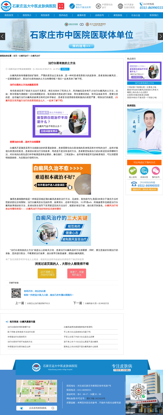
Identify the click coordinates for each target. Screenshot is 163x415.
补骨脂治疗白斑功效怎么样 (19, 347)
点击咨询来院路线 (36, 408)
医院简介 (27, 15)
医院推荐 (45, 15)
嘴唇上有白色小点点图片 (137, 92)
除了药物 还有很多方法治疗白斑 (21, 332)
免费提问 (65, 69)
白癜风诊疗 (24, 56)
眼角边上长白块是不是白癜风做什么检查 (81, 347)
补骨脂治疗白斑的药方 (17, 337)
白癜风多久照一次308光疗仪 (97, 303)
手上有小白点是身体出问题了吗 (77, 332)
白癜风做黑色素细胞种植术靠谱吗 (78, 327)
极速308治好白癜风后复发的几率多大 (143, 90)
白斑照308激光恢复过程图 (138, 95)
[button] (2, 36)
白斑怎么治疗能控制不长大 (38, 303)
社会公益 (135, 15)
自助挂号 (99, 15)
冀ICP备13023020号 (96, 398)
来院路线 (117, 15)
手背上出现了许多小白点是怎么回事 (79, 337)
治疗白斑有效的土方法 (144, 83)
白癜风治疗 (35, 56)
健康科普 (81, 15)
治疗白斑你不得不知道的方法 (20, 342)
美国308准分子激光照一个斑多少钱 (142, 98)
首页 (15, 56)
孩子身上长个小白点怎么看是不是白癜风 (81, 342)
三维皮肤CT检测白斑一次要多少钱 (141, 87)
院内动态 (63, 15)
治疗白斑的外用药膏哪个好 (19, 327)
